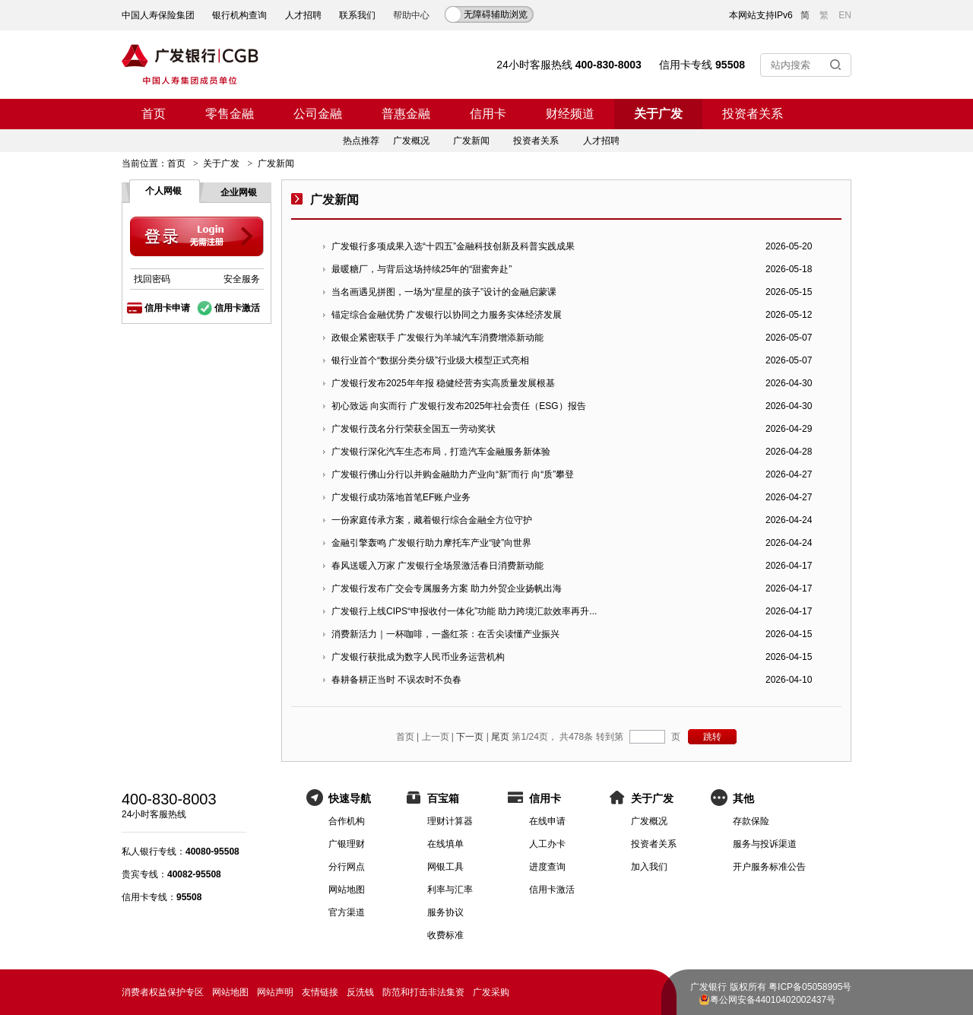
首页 (153, 113)
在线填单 (445, 844)
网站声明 (275, 992)
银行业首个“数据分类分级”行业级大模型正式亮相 (430, 360)
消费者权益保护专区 (163, 992)
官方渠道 (346, 912)
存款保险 (751, 821)
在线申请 (547, 821)
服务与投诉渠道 (765, 844)
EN (844, 15)
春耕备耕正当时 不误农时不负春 (396, 679)
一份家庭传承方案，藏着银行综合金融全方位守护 (431, 520)
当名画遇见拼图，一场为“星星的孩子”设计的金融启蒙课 (443, 292)
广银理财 (346, 844)
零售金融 (229, 113)
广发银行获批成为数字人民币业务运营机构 (418, 657)
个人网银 (163, 191)
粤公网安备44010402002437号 (772, 999)
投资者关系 (752, 113)
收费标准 (445, 935)
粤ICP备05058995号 (810, 987)
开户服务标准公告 (769, 866)
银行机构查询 (239, 15)
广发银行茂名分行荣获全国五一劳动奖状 (413, 428)
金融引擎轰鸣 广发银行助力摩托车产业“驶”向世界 (431, 543)
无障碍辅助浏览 (496, 14)
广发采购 (491, 992)
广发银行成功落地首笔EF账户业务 (401, 497)
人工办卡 (547, 844)
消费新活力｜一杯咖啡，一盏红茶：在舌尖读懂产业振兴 (445, 634)
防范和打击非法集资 (423, 992)
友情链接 (320, 992)
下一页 (469, 736)
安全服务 (241, 279)
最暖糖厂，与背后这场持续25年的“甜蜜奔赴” (421, 269)
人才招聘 (303, 15)
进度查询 (547, 866)
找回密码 (152, 279)
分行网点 (346, 866)
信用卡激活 (237, 308)
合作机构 (346, 821)
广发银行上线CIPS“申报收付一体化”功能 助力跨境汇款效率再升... (464, 611)
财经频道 (570, 113)
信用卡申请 (167, 308)
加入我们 (649, 866)
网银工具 (445, 866)
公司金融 (317, 113)
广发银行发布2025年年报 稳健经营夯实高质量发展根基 (443, 383)
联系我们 (357, 15)
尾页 (500, 736)
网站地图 (346, 889)
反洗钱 (360, 992)
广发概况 (411, 140)
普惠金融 (406, 113)
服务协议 (445, 912)
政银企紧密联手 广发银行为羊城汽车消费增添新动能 (437, 337)
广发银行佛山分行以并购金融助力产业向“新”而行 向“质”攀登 (452, 474)
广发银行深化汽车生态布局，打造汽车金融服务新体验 (440, 451)
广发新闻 (471, 140)
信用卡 (488, 113)
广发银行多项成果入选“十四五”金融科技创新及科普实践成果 (453, 246)
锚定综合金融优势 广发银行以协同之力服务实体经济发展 (446, 314)
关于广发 (658, 113)
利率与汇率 (450, 889)
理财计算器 (450, 821)
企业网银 (238, 192)
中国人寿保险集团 (158, 15)
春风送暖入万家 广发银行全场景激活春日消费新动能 (437, 565)
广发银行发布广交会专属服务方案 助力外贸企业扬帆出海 (446, 588)
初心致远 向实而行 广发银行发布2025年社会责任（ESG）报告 (458, 406)
